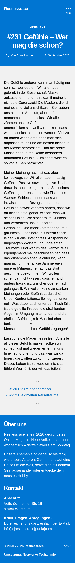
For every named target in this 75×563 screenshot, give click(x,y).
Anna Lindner (25, 55)
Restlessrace (16, 8)
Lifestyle (37, 26)
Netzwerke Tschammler (40, 554)
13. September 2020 (56, 55)
